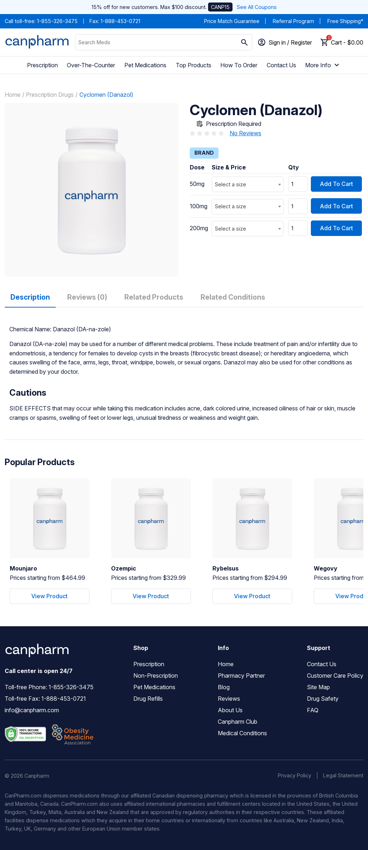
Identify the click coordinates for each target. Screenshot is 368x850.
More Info (323, 65)
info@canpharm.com (32, 710)
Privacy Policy (294, 775)
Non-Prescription (155, 675)
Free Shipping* (345, 21)
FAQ (312, 710)
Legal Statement (343, 775)
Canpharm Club (237, 721)
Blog (224, 687)
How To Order (238, 65)
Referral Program (293, 21)
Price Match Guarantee (231, 21)
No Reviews (245, 133)
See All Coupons (257, 7)
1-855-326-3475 (57, 21)
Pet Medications (145, 65)
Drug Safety (323, 698)
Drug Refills (148, 698)
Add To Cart (336, 183)
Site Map (318, 687)
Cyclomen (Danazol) (106, 94)
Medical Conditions (242, 733)
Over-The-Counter (91, 65)
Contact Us (281, 65)
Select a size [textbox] (230, 184)
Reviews (229, 698)
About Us (230, 710)
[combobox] (248, 184)
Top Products (193, 65)
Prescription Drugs (50, 94)
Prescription (42, 65)
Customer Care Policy (335, 675)
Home (12, 94)
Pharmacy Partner (241, 675)
